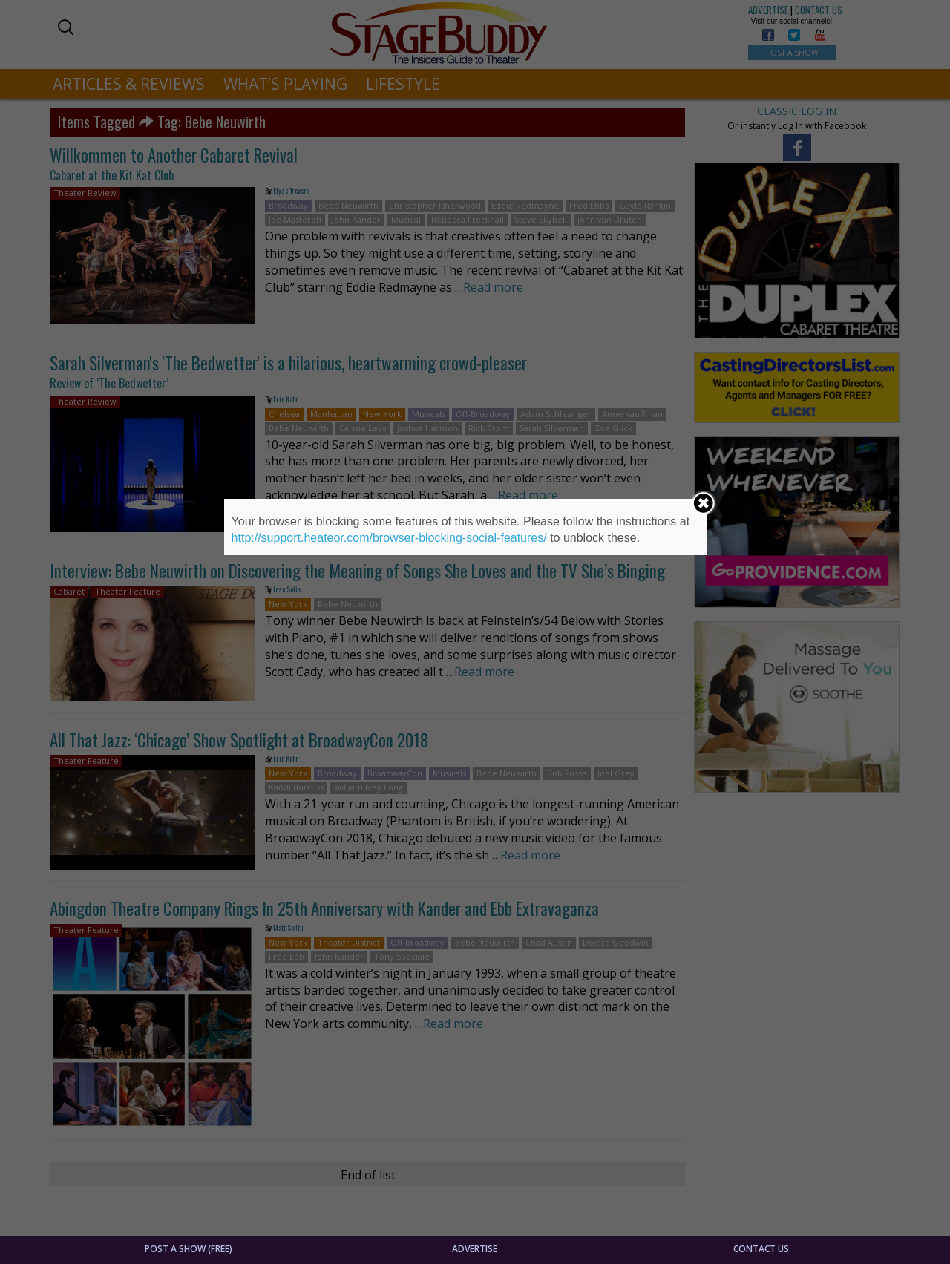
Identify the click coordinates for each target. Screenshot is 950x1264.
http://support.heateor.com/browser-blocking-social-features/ (389, 537)
